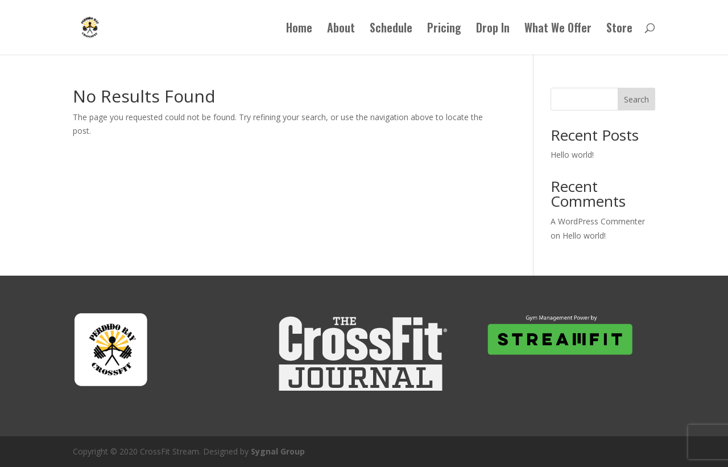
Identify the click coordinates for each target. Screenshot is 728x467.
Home (299, 29)
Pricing (444, 29)
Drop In (493, 29)
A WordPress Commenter (598, 221)
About (341, 29)
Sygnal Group (278, 451)
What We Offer (558, 29)
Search (636, 99)
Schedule (391, 29)
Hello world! (572, 154)
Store (619, 29)
